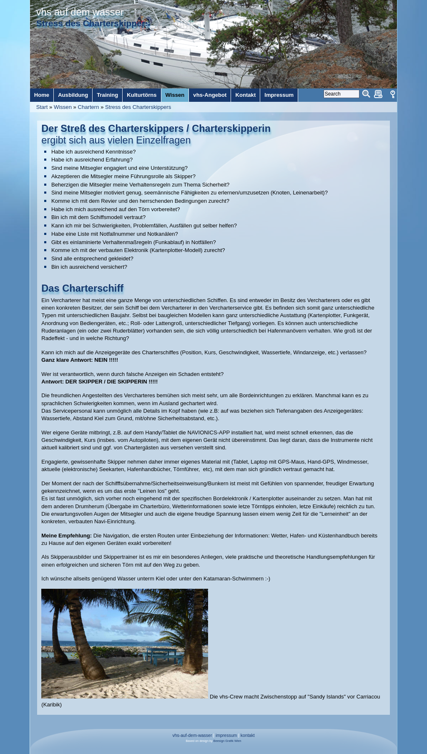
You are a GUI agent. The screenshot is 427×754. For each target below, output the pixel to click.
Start (42, 107)
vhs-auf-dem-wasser (192, 735)
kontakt (248, 735)
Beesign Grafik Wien (227, 741)
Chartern (88, 107)
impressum (226, 735)
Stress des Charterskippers (138, 107)
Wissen (63, 107)
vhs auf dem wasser (80, 12)
